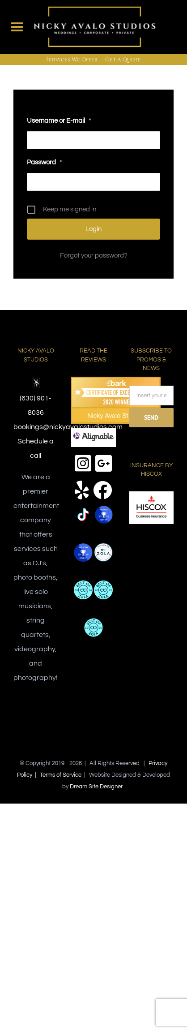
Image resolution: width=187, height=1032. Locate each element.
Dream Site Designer (96, 786)
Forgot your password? (94, 255)
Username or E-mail (59, 120)
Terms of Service (60, 775)
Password (44, 162)
